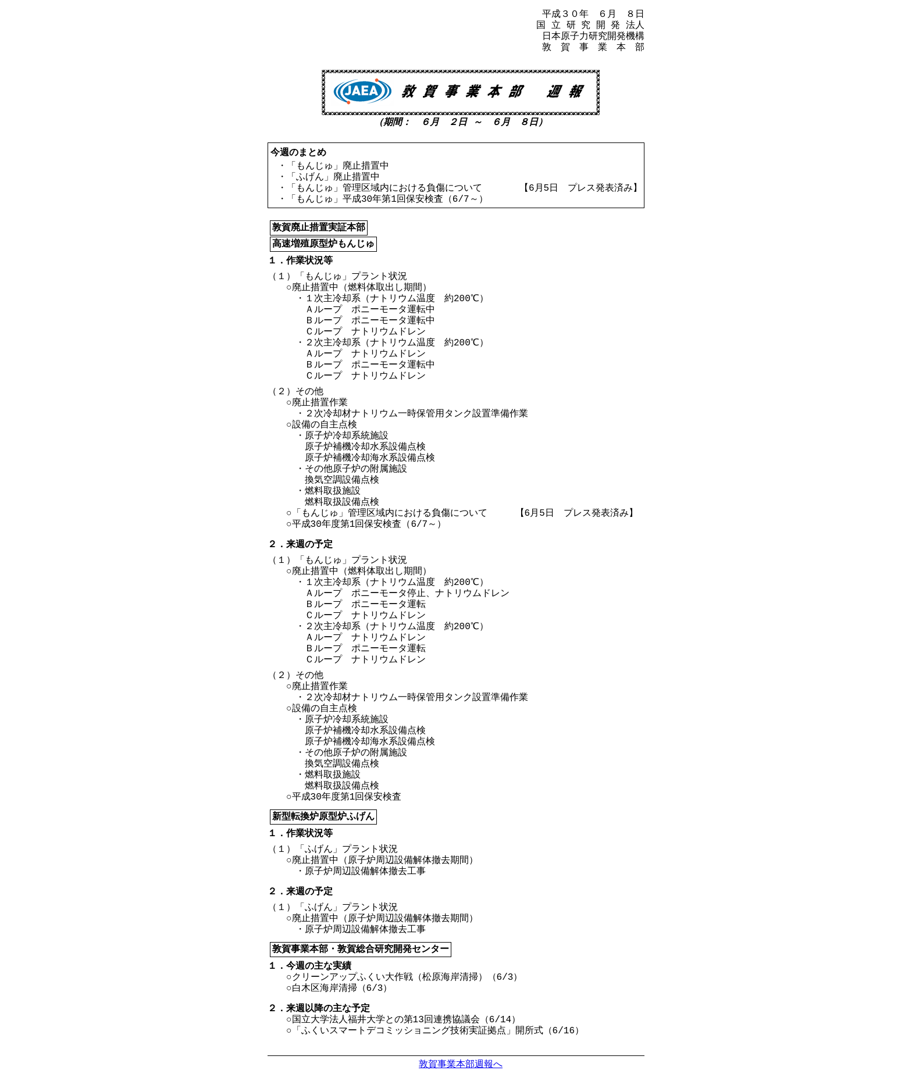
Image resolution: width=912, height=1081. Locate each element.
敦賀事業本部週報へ (461, 1064)
